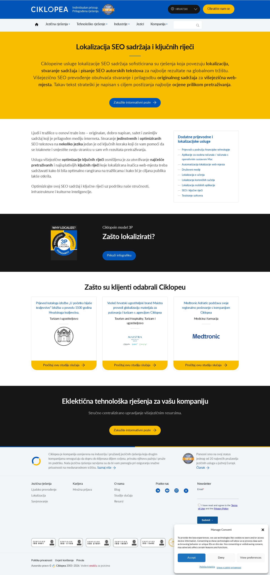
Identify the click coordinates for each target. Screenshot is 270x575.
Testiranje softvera (194, 199)
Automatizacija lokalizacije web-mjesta (207, 167)
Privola (80, 562)
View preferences (250, 557)
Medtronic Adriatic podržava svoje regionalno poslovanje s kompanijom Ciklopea (206, 311)
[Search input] (186, 24)
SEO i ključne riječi (194, 193)
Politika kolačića (207, 567)
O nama (119, 485)
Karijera (78, 485)
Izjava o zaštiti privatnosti (229, 568)
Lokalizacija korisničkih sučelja (201, 183)
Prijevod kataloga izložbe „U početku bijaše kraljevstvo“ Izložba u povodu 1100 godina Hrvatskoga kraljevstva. (64, 314)
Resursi (118, 503)
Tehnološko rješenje (91, 24)
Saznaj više (104, 469)
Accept (192, 557)
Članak (200, 469)
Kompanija (158, 24)
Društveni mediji (192, 173)
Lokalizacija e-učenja (195, 178)
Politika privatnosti (41, 562)
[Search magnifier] (197, 26)
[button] (263, 530)
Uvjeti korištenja (64, 562)
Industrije (120, 24)
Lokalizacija (38, 497)
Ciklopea (50, 9)
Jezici (140, 24)
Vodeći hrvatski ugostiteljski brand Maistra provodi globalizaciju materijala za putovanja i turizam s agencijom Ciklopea (134, 314)
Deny (221, 557)
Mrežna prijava (82, 491)
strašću (93, 567)
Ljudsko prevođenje (44, 491)
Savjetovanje (39, 503)
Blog (117, 491)
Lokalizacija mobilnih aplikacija (201, 188)
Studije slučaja (123, 497)
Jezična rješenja (56, 24)
